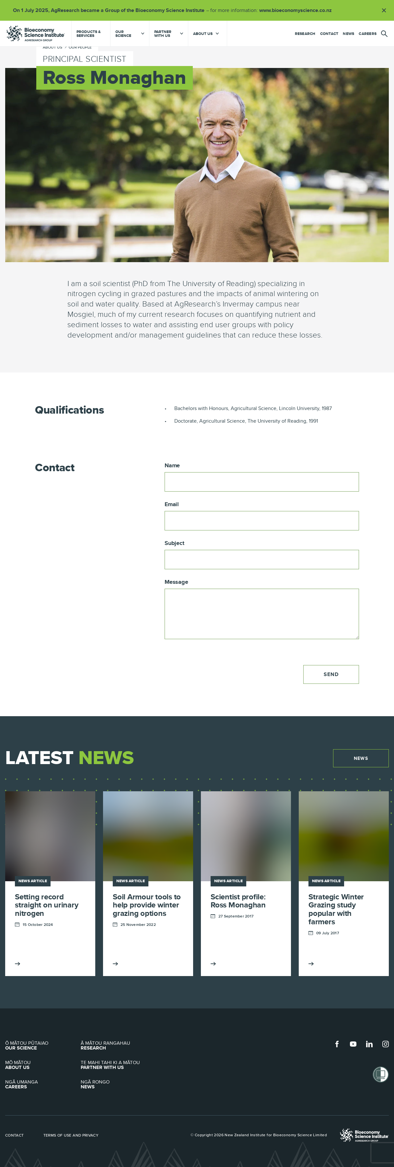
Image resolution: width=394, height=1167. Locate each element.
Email (172, 504)
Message (176, 582)
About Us (43, 1058)
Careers (368, 34)
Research (305, 34)
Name (172, 465)
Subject (174, 543)
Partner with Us (118, 1058)
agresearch (35, 33)
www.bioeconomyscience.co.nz (297, 10)
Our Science (43, 1038)
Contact (329, 34)
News (348, 34)
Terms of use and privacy (71, 1128)
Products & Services (88, 34)
